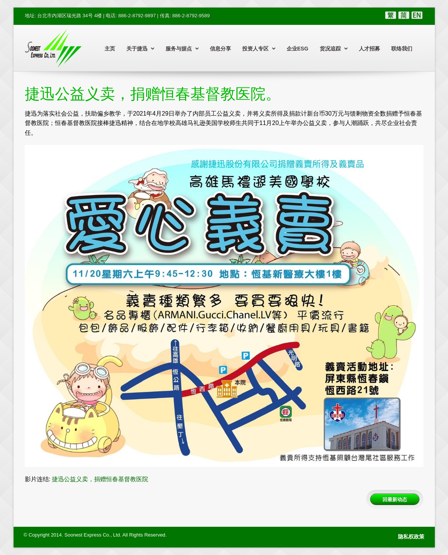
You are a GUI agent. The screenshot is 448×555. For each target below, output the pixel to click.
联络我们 (401, 49)
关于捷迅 (140, 49)
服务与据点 (182, 49)
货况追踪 (334, 49)
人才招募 (369, 49)
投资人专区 (258, 49)
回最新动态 (395, 499)
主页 (110, 49)
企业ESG (297, 49)
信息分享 (220, 49)
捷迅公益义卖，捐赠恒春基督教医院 (100, 479)
